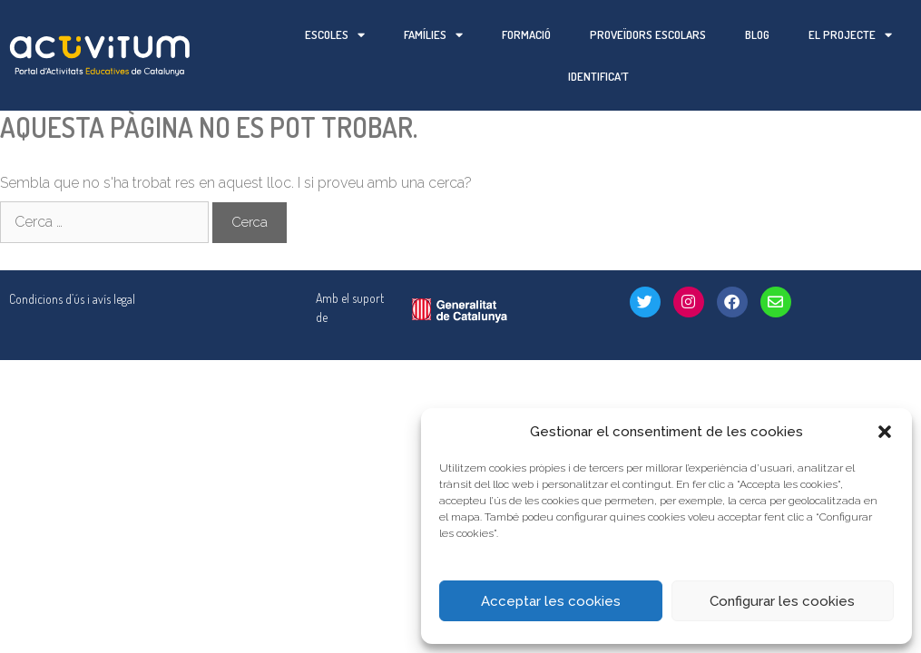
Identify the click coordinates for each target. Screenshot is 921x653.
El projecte (850, 35)
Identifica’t (598, 76)
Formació (526, 34)
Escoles (335, 35)
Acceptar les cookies (551, 601)
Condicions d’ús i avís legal (72, 257)
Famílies (433, 35)
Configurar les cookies (782, 601)
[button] (885, 432)
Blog (757, 34)
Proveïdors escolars (648, 34)
